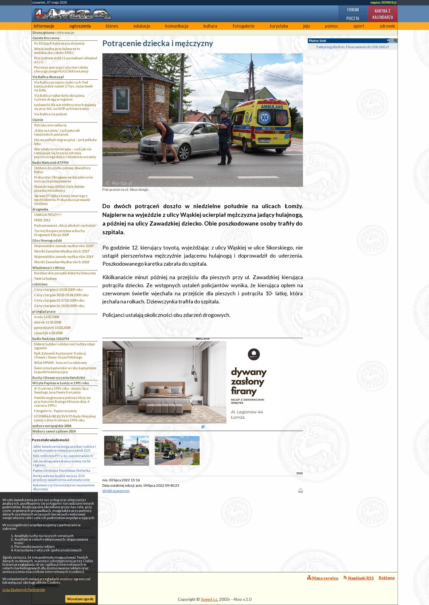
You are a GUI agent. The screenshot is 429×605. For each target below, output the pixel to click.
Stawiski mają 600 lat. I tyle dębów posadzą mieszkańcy (59, 188)
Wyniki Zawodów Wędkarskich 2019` (62, 251)
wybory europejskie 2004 (51, 426)
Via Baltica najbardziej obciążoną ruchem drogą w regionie (59, 97)
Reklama (387, 577)
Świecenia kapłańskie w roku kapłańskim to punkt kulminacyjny (65, 370)
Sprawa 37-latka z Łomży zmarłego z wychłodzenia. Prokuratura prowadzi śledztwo (62, 199)
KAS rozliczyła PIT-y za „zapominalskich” (63, 456)
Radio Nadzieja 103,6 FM (50, 339)
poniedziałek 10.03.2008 (52, 327)
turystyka (279, 25)
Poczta (352, 18)
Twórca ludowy (45, 278)
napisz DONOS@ (383, 2)
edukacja (142, 25)
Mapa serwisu (322, 577)
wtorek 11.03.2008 (47, 322)
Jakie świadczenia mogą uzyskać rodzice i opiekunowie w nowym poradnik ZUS (64, 448)
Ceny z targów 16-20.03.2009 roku (59, 306)
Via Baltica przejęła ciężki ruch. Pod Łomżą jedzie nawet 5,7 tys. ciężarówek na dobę (63, 86)
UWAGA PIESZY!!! (48, 215)
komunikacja (176, 25)
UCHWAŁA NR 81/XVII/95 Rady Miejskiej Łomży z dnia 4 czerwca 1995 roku (65, 418)
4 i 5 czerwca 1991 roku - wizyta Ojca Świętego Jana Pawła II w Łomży (61, 390)
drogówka (40, 209)
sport (359, 25)
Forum (353, 9)
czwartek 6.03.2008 (48, 333)
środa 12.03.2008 (46, 317)
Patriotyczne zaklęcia (50, 125)
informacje (44, 25)
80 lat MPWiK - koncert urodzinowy (60, 362)
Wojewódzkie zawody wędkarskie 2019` (64, 256)
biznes (112, 25)
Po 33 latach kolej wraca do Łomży (59, 43)
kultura (210, 25)
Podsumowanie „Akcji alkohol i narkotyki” (65, 225)
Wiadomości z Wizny (48, 268)
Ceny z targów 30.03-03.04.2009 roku (61, 295)
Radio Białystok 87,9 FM (50, 162)
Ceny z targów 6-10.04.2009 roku (58, 289)
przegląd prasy (44, 311)
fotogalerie (243, 25)
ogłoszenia (80, 25)
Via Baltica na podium (50, 114)
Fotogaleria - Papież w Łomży (55, 411)
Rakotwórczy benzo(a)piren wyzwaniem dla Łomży (64, 487)
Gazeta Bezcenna (45, 38)
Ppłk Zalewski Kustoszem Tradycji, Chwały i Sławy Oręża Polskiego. (60, 355)
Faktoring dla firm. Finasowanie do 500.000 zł (352, 47)
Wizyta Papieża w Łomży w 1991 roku (60, 383)
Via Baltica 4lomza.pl (48, 77)
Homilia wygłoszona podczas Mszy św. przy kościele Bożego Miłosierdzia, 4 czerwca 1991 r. (62, 401)
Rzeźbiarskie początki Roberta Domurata (65, 273)
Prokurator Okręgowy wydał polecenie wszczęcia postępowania (63, 179)
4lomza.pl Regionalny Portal (61, 581)
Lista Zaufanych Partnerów (23, 589)
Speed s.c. (209, 599)
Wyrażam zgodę (80, 599)
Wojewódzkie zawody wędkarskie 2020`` (64, 246)
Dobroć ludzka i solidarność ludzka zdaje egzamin (64, 346)
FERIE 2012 (42, 220)
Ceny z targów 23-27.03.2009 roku (59, 300)
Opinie (37, 120)
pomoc (331, 25)
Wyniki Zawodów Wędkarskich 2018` (62, 262)
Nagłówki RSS (358, 577)
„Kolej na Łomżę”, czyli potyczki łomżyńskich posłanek (57, 132)
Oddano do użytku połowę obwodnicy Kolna (62, 170)
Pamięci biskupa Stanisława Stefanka (61, 470)
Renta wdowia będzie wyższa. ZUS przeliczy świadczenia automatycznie (61, 478)
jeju (306, 25)
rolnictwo (40, 284)
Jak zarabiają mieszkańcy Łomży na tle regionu (62, 463)
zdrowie (387, 25)
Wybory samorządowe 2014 (54, 431)
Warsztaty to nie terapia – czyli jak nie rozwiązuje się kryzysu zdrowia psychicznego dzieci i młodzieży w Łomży (65, 153)
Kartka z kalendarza (382, 13)
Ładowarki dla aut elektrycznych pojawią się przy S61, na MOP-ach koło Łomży (65, 107)
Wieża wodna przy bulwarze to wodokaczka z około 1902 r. (57, 51)
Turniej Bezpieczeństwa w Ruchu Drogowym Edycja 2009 (59, 233)
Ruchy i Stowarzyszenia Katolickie (58, 377)
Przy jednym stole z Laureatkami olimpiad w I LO (65, 60)
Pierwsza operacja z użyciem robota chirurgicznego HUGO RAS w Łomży (61, 69)
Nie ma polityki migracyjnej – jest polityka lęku (65, 142)
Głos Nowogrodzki (47, 240)
